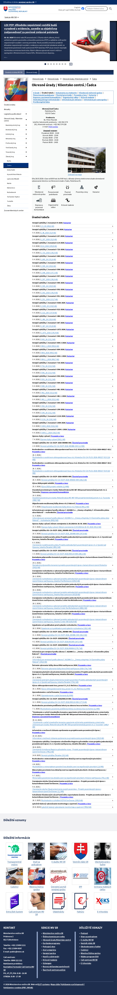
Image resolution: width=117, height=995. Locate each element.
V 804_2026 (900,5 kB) (49, 353)
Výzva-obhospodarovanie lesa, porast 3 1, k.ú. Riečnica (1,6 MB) (65, 689)
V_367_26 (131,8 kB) (48, 326)
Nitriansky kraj (10, 139)
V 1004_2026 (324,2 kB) (49, 426)
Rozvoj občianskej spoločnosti (56, 966)
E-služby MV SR (87, 940)
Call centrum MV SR (89, 960)
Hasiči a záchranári (51, 956)
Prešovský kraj (11, 143)
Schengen (47, 963)
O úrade (36, 93)
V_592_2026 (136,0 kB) (49, 293)
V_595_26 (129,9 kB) (48, 286)
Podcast (84, 933)
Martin (9, 183)
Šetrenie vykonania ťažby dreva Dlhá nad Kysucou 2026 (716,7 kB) (66, 668)
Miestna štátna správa (90, 953)
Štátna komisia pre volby (54, 936)
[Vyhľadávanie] (96, 8)
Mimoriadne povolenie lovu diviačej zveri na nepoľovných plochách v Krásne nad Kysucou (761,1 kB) (70, 778)
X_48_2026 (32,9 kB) (48, 233)
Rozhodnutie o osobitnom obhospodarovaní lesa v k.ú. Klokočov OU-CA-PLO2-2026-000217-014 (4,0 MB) (71, 472)
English (77, 7)
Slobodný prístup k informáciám (46, 99)
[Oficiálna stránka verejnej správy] (28, 2)
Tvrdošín (10, 201)
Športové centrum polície (54, 970)
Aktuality (7, 109)
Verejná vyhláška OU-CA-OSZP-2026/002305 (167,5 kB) (61, 641)
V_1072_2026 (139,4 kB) (50, 333)
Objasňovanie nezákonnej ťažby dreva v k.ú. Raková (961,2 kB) (65, 507)
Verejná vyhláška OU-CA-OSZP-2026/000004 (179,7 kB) (61, 648)
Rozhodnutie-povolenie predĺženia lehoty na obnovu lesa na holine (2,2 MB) (70, 709)
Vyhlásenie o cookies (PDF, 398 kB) (18, 987)
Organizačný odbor (71, 97)
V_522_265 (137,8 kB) (49, 313)
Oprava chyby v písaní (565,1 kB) (53, 439)
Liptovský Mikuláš (13, 179)
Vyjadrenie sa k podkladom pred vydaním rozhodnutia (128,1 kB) (66, 628)
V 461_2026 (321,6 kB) (49, 393)
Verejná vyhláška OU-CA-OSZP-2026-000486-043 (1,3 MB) (63, 446)
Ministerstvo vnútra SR (53, 933)
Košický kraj (10, 134)
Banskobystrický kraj (13, 125)
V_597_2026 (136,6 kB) (49, 279)
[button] (12, 16)
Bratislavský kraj (11, 130)
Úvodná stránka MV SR (13, 72)
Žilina (9, 206)
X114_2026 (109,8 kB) (49, 246)
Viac (5, 58)
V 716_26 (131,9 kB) (48, 366)
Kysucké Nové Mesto (14, 174)
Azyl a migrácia (49, 950)
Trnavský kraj (10, 152)
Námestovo (11, 188)
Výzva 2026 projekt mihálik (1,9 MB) (55, 486)
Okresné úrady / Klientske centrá (13, 119)
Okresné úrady (31, 72)
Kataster (92, 95)
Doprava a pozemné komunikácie (47, 97)
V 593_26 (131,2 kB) (48, 379)
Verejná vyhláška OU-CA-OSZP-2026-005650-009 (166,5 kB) (64, 480)
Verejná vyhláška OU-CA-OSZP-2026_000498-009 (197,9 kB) (64, 533)
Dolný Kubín (11, 170)
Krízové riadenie (87, 97)
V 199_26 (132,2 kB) (48, 413)
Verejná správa (49, 953)
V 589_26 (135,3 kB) (48, 386)
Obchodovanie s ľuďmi (91, 946)
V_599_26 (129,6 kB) (48, 266)
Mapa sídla (55, 984)
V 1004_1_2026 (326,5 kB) (50, 433)
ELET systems (44, 984)
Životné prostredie (64, 95)
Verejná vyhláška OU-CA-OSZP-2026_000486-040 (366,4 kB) (64, 635)
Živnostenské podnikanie (43, 95)
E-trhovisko (86, 963)
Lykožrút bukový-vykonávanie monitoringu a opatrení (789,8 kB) (66, 807)
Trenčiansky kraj (11, 148)
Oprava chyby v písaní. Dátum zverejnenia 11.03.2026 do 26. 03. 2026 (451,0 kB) (71, 527)
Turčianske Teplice (13, 197)
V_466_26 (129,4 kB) (48, 319)
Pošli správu (53, 126)
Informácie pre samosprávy (95, 99)
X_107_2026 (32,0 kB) (49, 239)
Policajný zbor (49, 946)
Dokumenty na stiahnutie (66, 93)
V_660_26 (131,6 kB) (48, 259)
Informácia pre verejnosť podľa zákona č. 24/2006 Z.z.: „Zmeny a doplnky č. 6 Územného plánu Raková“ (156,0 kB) (68, 660)
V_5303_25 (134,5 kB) (49, 306)
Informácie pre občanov (72, 99)
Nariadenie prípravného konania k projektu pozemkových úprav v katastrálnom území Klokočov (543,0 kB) (69, 566)
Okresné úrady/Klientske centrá (57, 940)
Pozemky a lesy (80, 95)
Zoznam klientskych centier (14, 210)
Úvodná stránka (9, 105)
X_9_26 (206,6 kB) (47, 226)
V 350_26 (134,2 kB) (48, 406)
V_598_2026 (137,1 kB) (49, 273)
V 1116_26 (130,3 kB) (48, 419)
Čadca (9, 165)
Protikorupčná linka (41, 102)
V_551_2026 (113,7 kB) (49, 299)
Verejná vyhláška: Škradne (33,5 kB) (55, 755)
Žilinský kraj (10, 156)
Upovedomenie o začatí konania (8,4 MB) (57, 695)
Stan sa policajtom (89, 936)
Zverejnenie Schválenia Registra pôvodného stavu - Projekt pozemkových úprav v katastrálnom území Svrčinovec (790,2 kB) (69, 750)
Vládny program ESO (90, 956)
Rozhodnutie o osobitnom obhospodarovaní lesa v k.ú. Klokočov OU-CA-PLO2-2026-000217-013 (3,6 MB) (71, 458)
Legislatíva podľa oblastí (12, 114)
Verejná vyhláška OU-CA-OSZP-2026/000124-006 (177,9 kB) (64, 702)
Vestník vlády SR (88, 943)
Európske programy (51, 943)
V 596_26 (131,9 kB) (48, 373)
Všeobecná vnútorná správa (90, 93)
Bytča (9, 161)
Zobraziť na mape (87, 161)
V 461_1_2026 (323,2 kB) (50, 399)
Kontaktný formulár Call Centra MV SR (18, 968)
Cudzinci (84, 950)
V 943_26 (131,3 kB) (48, 339)
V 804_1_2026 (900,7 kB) (50, 359)
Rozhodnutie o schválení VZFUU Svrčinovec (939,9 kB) (62, 800)
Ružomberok (11, 192)
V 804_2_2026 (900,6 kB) (50, 346)
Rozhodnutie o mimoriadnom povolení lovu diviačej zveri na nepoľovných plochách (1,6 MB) (68, 766)
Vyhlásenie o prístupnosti (72, 984)
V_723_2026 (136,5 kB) (49, 253)
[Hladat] (111, 8)
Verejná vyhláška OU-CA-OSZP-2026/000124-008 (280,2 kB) (63, 554)
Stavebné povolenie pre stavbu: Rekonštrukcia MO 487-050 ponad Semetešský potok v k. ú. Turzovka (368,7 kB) (71, 499)
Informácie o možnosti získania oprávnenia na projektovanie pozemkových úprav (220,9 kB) (68, 738)
